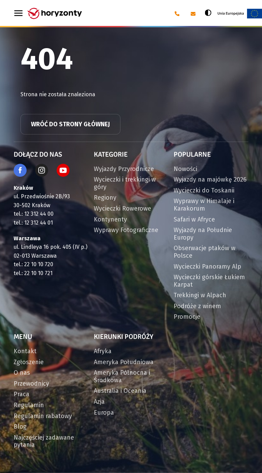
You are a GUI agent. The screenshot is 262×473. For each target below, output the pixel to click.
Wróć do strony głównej (70, 124)
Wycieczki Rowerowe (122, 208)
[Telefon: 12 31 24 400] (177, 13)
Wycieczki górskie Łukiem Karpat (209, 280)
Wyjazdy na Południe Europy (203, 233)
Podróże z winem (197, 306)
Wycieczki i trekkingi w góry (125, 183)
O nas (22, 372)
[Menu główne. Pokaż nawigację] (18, 13)
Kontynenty (110, 219)
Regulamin (29, 405)
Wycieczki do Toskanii (204, 190)
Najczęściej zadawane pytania (44, 441)
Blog (20, 426)
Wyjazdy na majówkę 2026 (210, 179)
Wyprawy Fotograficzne (126, 230)
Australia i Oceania (120, 391)
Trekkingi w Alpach (200, 295)
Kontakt (25, 351)
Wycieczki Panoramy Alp (207, 266)
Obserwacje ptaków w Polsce (204, 251)
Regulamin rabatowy (43, 416)
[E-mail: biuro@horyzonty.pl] (193, 13)
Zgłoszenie (29, 362)
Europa (104, 412)
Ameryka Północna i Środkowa (122, 376)
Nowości (185, 169)
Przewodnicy (31, 383)
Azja (99, 401)
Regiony (105, 197)
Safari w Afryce (194, 219)
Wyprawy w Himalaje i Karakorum (204, 204)
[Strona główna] (54, 13)
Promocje (187, 316)
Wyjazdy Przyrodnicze (124, 169)
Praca (21, 394)
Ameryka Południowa (124, 362)
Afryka (103, 351)
